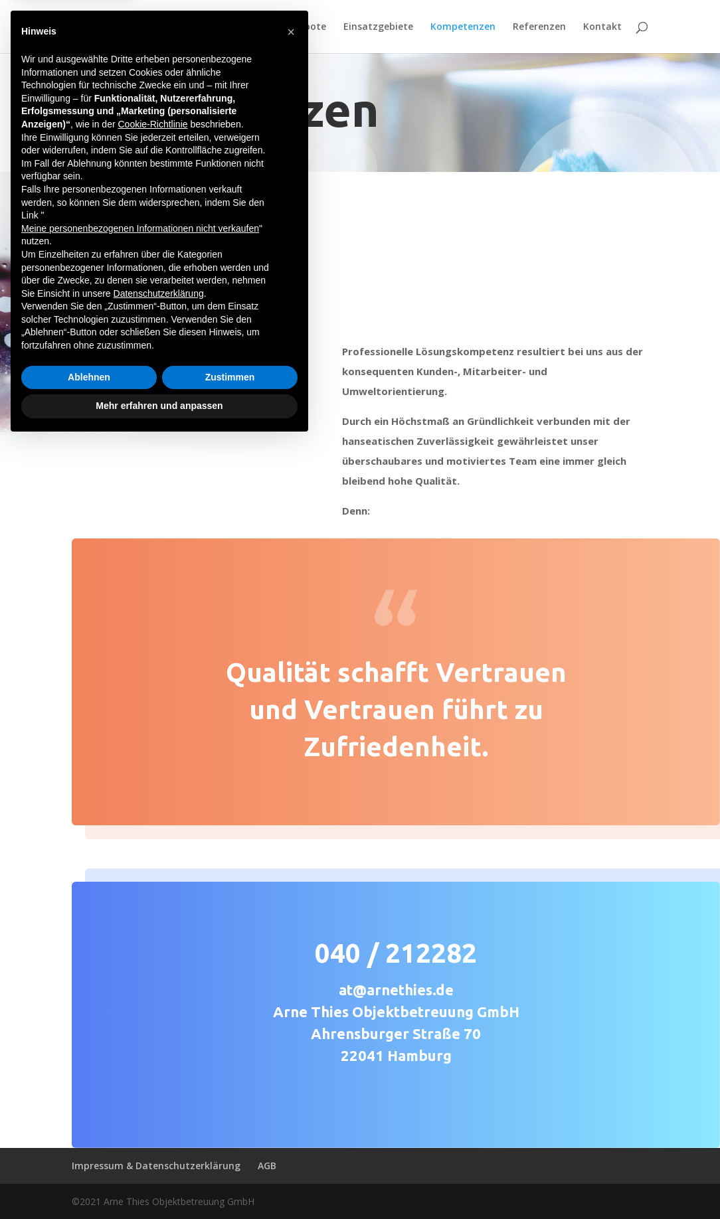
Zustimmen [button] (230, 1154)
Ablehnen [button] (89, 1154)
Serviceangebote (287, 27)
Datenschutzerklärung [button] (159, 1070)
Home (218, 27)
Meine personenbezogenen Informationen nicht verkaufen (140, 1005)
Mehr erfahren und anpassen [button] (159, 1182)
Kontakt (602, 27)
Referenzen (539, 27)
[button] (291, 808)
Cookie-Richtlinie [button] (152, 901)
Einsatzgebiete (378, 27)
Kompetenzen (462, 27)
